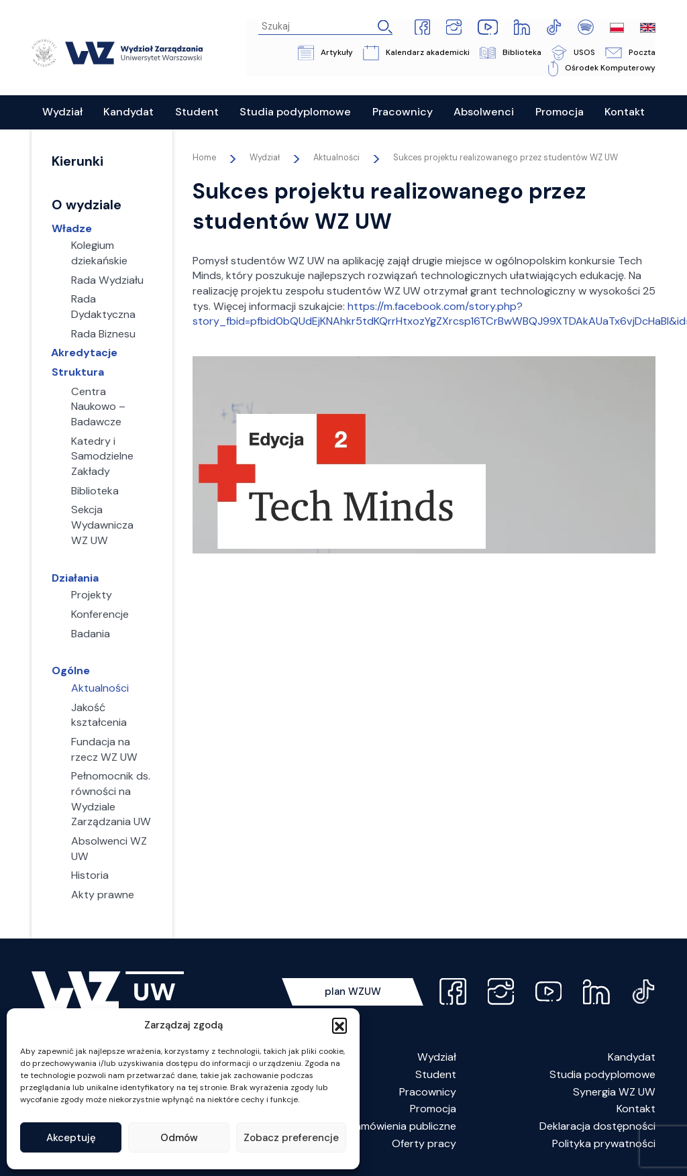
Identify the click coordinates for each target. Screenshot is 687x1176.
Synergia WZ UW (614, 1092)
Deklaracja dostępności (597, 1126)
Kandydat (631, 1058)
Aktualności (336, 157)
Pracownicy (427, 1092)
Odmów (179, 1137)
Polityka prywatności (603, 1143)
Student (435, 1074)
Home (204, 157)
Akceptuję (71, 1137)
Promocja (433, 1109)
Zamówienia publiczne (402, 1126)
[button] (339, 1025)
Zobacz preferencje (291, 1137)
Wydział (436, 1058)
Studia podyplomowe (602, 1074)
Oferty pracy (424, 1143)
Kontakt (636, 1109)
